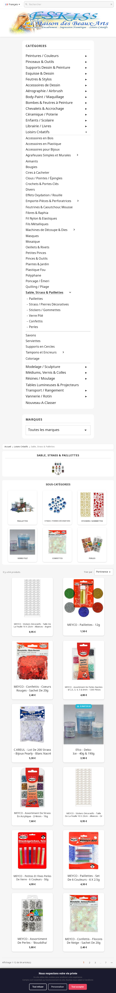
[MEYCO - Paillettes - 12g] (83, 606)
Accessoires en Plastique (43, 144)
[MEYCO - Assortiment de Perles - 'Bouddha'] (32, 921)
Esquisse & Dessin (40, 73)
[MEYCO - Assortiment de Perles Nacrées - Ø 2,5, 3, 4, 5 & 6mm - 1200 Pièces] (83, 669)
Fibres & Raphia (37, 213)
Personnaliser (57, 987)
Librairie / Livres (38, 126)
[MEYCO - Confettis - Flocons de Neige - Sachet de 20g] (83, 921)
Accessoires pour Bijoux (43, 149)
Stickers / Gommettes (44, 310)
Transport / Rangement (45, 390)
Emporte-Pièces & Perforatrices (48, 201)
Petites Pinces (36, 253)
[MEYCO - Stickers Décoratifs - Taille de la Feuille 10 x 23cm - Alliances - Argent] (32, 606)
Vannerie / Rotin (39, 396)
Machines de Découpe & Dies (46, 230)
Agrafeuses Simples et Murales (48, 155)
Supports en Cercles (40, 347)
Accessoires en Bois (39, 138)
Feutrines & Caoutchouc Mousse (49, 207)
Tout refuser (37, 987)
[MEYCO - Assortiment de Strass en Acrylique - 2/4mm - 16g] (32, 795)
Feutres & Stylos (39, 79)
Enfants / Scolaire (40, 120)
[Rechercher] (69, 4)
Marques (34, 419)
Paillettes (36, 299)
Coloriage (32, 359)
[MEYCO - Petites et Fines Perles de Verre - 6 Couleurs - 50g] (32, 858)
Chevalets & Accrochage (45, 108)
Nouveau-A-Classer (41, 402)
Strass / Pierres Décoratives (49, 304)
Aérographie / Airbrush (44, 90)
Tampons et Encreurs (41, 352)
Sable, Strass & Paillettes (44, 292)
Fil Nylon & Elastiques (41, 218)
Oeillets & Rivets (37, 247)
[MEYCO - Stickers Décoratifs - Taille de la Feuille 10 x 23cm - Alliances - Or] (83, 795)
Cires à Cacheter (37, 173)
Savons (31, 335)
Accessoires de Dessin (43, 85)
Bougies (31, 167)
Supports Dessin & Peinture (48, 67)
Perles (33, 327)
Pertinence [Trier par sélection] (104, 572)
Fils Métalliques (37, 224)
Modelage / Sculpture (43, 366)
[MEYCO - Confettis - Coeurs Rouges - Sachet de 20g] (32, 669)
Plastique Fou (36, 270)
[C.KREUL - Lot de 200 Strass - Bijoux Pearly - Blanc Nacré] (32, 732)
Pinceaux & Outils (40, 61)
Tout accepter (77, 987)
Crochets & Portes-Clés (42, 184)
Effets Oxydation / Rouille (44, 195)
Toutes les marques (58, 430)
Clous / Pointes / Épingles (44, 178)
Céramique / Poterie (42, 114)
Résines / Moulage (40, 378)
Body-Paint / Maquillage (45, 96)
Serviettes (33, 341)
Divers (30, 189)
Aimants (32, 161)
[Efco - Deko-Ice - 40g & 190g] (83, 732)
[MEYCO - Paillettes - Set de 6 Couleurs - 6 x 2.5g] (83, 858)
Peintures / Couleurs (42, 55)
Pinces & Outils (37, 258)
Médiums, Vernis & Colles (46, 372)
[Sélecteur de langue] (13, 4)
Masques (32, 236)
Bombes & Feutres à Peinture (49, 102)
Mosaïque (33, 242)
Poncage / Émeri (37, 281)
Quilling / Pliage (37, 287)
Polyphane (33, 275)
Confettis (36, 321)
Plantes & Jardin (37, 264)
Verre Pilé (36, 316)
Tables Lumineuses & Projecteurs (52, 385)
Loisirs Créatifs (37, 131)
